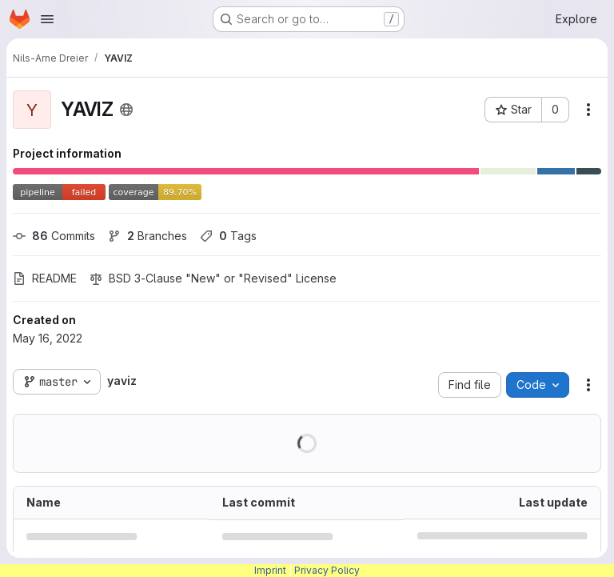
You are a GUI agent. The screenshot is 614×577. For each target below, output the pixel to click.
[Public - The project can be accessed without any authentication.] (126, 109)
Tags (228, 235)
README (45, 278)
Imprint (270, 570)
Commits (54, 235)
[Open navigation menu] (47, 19)
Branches (147, 235)
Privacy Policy (327, 570)
